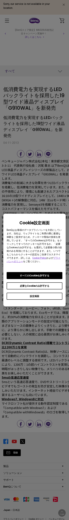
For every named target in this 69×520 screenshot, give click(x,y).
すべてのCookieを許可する (34, 275)
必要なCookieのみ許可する (34, 286)
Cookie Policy (39, 258)
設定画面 (34, 296)
